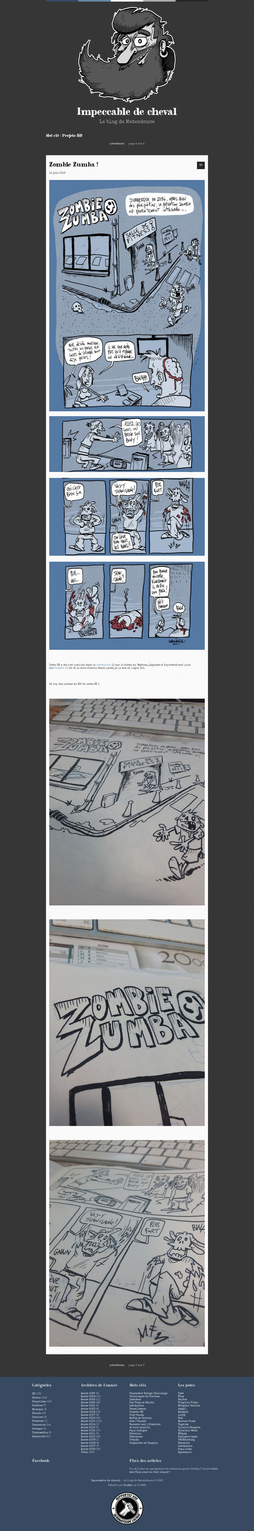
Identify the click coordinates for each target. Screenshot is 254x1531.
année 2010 (88, 1437)
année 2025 (88, 1393)
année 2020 (88, 1409)
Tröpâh (134, 1440)
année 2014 (88, 1424)
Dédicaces (136, 1437)
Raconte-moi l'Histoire (145, 1424)
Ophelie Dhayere (189, 1427)
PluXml (128, 1485)
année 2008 (88, 1443)
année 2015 (88, 1421)
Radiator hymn (188, 1437)
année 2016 (88, 1418)
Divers (36, 1413)
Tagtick (183, 1424)
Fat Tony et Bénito (141, 1402)
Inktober (135, 1399)
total (85, 1452)
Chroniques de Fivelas (144, 1396)
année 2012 (88, 1430)
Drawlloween (137, 1409)
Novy (181, 1396)
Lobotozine (103, 665)
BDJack (182, 1434)
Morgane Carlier (189, 1406)
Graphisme (39, 1402)
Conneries (39, 1425)
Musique (37, 1409)
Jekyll (182, 1409)
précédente (117, 144)
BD (200, 165)
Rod (180, 1418)
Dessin (36, 1398)
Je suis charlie (139, 1427)
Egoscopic (184, 1452)
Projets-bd (61, 668)
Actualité (38, 1436)
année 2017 (88, 1415)
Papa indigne (138, 1430)
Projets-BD (136, 1412)
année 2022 (88, 1402)
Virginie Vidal (188, 1402)
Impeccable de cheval (127, 112)
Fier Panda (136, 1415)
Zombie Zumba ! (73, 165)
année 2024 (88, 1396)
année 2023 (88, 1399)
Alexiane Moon (188, 1430)
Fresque (37, 1429)
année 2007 (88, 1446)
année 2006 (88, 1449)
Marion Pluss (186, 1421)
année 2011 (88, 1434)
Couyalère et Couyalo (143, 1443)
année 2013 (88, 1427)
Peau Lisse (185, 1449)
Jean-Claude (137, 1421)
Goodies (37, 1405)
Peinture (38, 1421)
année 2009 (88, 1440)
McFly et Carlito (140, 1418)
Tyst (181, 1393)
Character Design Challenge (148, 1393)
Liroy (181, 1415)
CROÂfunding (186, 1440)
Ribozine (135, 1434)
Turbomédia (40, 1433)
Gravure (37, 1417)
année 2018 (88, 1412)
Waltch (182, 1399)
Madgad (183, 1412)
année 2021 (88, 1406)
